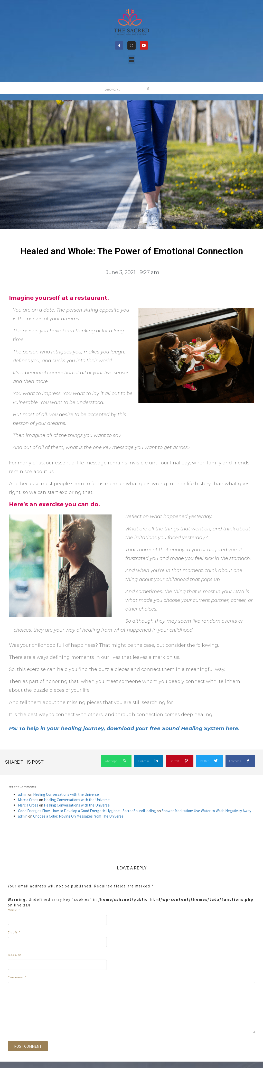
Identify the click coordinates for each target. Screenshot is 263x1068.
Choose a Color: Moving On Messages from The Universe (78, 816)
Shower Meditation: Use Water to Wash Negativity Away (206, 810)
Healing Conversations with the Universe (66, 794)
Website (14, 955)
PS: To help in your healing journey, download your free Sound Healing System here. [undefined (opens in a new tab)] (124, 728)
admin (22, 794)
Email (14, 932)
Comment (17, 977)
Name (14, 910)
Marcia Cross (28, 799)
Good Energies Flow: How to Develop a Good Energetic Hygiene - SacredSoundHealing (87, 810)
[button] (131, 59)
